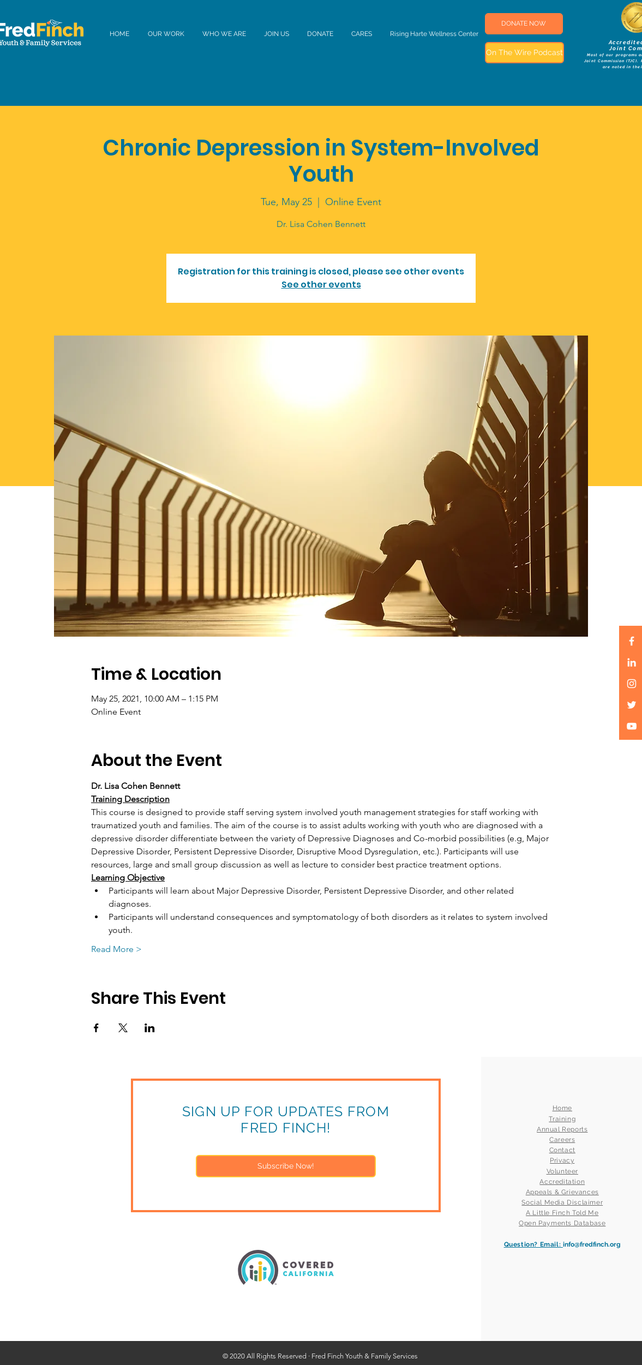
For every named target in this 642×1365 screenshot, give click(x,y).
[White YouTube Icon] (632, 726)
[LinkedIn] (632, 662)
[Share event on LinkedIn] (150, 1027)
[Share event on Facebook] (96, 1027)
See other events (321, 284)
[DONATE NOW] (524, 23)
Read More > (116, 949)
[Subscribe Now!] (286, 1166)
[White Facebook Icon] (632, 641)
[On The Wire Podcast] (524, 52)
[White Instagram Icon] (632, 684)
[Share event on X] (123, 1027)
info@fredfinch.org (592, 1244)
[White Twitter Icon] (632, 705)
